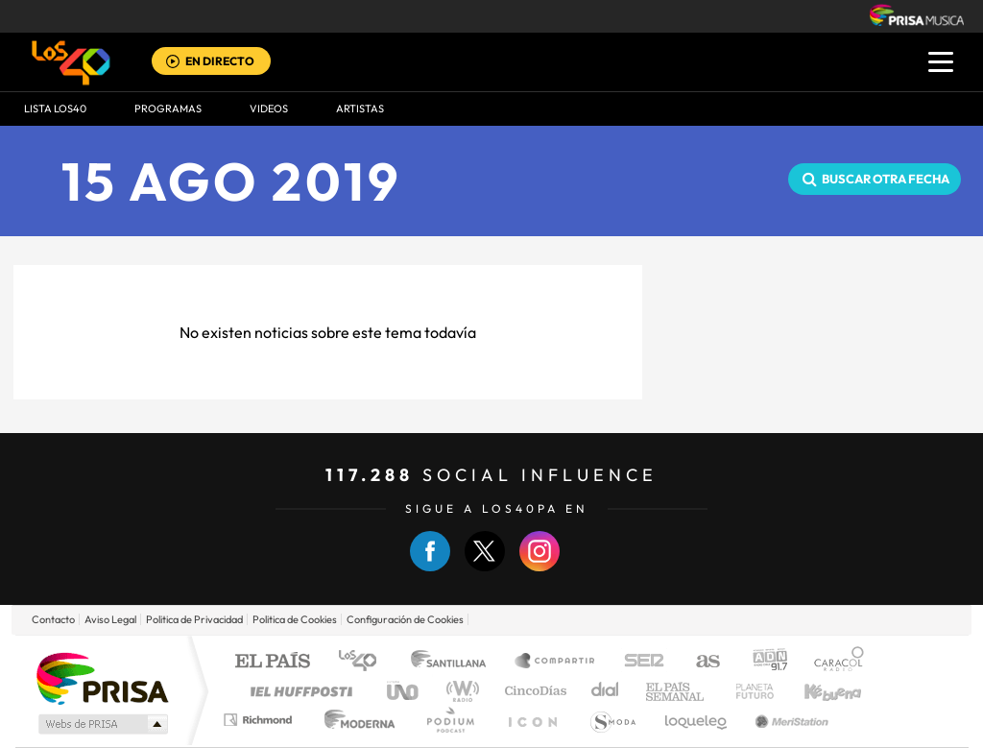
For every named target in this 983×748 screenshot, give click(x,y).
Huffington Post (297, 691)
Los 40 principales (364, 662)
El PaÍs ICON (531, 720)
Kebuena (816, 691)
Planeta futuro (747, 691)
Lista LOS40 (55, 108)
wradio (459, 691)
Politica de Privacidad (194, 619)
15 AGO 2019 (231, 181)
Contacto (53, 619)
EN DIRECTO (219, 61)
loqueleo (697, 720)
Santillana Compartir (556, 662)
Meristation (789, 720)
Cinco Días (533, 691)
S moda (612, 720)
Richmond (260, 720)
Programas (168, 108)
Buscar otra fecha (885, 178)
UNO (404, 691)
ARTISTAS (360, 108)
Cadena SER (638, 662)
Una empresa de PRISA (102, 677)
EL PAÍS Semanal (676, 691)
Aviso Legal (110, 619)
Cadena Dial (606, 691)
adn (762, 662)
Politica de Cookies (294, 619)
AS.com (699, 662)
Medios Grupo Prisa (101, 724)
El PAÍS (272, 662)
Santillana (454, 662)
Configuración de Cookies (405, 619)
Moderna (354, 720)
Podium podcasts (449, 720)
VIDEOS (269, 108)
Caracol (833, 662)
